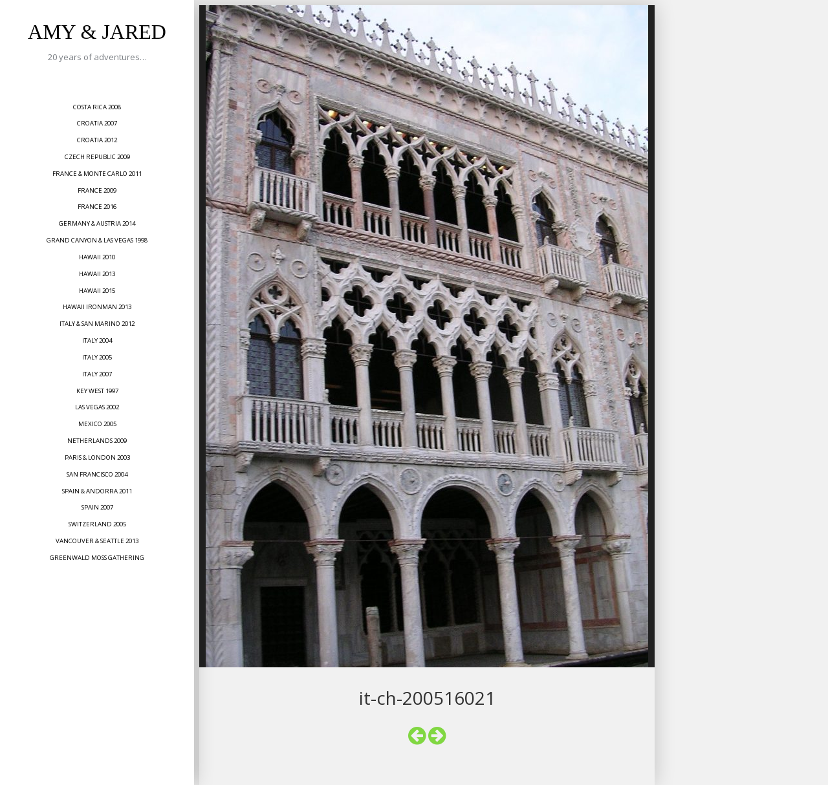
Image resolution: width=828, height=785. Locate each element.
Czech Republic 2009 (97, 157)
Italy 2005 (97, 357)
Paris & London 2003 (97, 457)
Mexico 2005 (97, 424)
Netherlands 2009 (97, 440)
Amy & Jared (97, 31)
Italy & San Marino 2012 (97, 323)
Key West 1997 (97, 391)
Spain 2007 (97, 507)
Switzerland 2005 (97, 524)
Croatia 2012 (97, 140)
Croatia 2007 (97, 123)
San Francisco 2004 (97, 474)
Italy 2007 (97, 374)
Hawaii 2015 (97, 290)
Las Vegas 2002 (97, 407)
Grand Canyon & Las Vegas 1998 (97, 240)
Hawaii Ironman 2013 (97, 307)
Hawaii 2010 (97, 257)
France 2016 (97, 206)
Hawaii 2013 (97, 274)
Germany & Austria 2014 (97, 223)
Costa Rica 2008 (97, 107)
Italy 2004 (97, 340)
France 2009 (97, 190)
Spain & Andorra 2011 (97, 491)
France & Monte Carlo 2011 (97, 173)
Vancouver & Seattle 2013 (97, 541)
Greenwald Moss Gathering (97, 558)
